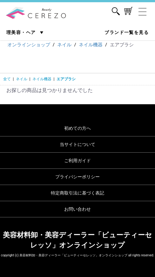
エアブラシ (66, 79)
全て (7, 79)
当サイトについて (77, 144)
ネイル (21, 79)
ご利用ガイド (77, 160)
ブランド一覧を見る (126, 32)
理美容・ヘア (21, 32)
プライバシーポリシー (77, 176)
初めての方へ (77, 128)
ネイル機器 (41, 79)
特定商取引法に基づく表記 (77, 192)
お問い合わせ (77, 209)
